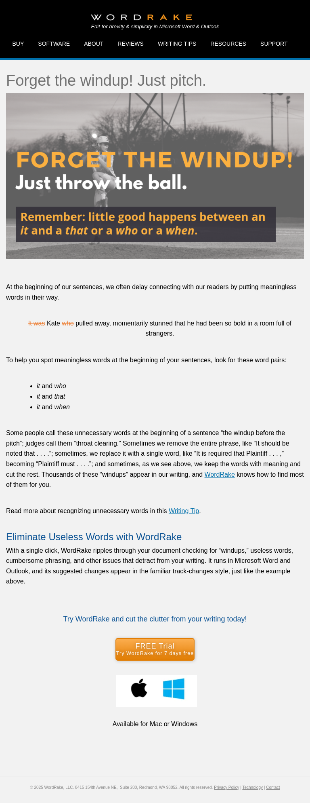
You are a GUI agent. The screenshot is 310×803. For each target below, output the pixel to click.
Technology (252, 787)
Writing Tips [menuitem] (177, 43)
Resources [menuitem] (228, 43)
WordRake (220, 474)
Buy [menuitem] (18, 43)
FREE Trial (155, 649)
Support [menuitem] (273, 43)
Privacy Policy (226, 787)
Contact (273, 787)
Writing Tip (184, 510)
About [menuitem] (93, 43)
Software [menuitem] (54, 43)
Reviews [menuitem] (130, 43)
